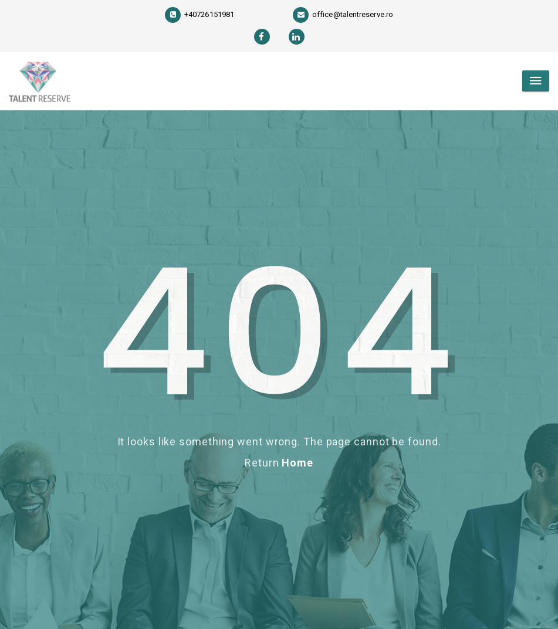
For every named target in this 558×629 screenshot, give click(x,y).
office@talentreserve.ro (343, 14)
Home (297, 462)
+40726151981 (199, 14)
